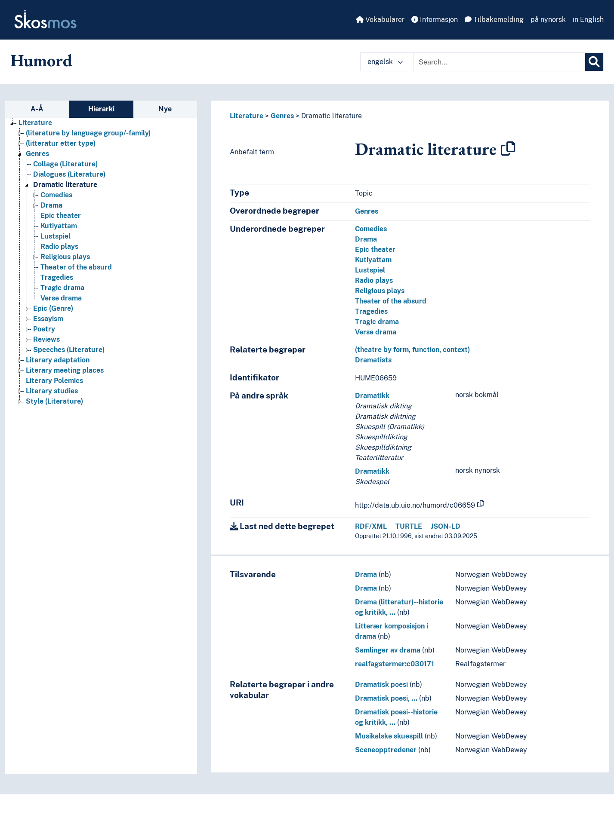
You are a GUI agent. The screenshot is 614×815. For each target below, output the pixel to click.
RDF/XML (371, 526)
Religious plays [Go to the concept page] (65, 257)
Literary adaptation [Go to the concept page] (57, 360)
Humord (41, 60)
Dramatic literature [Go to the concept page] (65, 185)
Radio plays (374, 280)
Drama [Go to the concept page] (51, 205)
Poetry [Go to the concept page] (44, 329)
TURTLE (408, 526)
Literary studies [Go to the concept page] (52, 391)
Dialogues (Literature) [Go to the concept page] (69, 174)
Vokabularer (380, 19)
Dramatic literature (331, 116)
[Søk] (594, 61)
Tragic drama (377, 322)
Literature (246, 116)
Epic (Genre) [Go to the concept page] (53, 308)
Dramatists (373, 360)
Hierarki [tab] (101, 109)
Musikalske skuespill (389, 736)
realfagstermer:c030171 (394, 664)
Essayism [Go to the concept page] (48, 319)
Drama (366, 239)
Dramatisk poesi (381, 684)
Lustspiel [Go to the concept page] (55, 236)
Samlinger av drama (387, 650)
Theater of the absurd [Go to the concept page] (76, 267)
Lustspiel (370, 270)
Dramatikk (372, 396)
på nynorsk (548, 19)
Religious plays (379, 291)
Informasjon (434, 19)
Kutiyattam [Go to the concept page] (58, 226)
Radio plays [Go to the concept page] (59, 246)
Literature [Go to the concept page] (35, 123)
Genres (282, 116)
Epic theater (375, 249)
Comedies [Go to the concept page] (56, 195)
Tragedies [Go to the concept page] (56, 277)
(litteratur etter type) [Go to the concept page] (61, 143)
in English (588, 19)
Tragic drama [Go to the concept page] (62, 288)
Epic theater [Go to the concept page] (60, 215)
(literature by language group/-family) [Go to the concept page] (88, 133)
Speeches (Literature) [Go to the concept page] (69, 350)
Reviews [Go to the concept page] (46, 339)
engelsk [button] (385, 62)
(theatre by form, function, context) (412, 350)
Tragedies (371, 311)
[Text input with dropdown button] (499, 61)
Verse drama (375, 332)
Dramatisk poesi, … (386, 698)
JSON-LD (445, 526)
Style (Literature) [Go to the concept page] (54, 401)
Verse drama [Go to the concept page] (61, 298)
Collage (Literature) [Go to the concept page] (65, 164)
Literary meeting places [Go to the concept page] (65, 370)
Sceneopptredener (386, 750)
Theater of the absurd (390, 301)
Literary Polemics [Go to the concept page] (54, 381)
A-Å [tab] (37, 109)
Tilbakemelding (494, 19)
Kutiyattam (373, 260)
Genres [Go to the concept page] (37, 154)
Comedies (371, 229)
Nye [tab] (165, 109)
